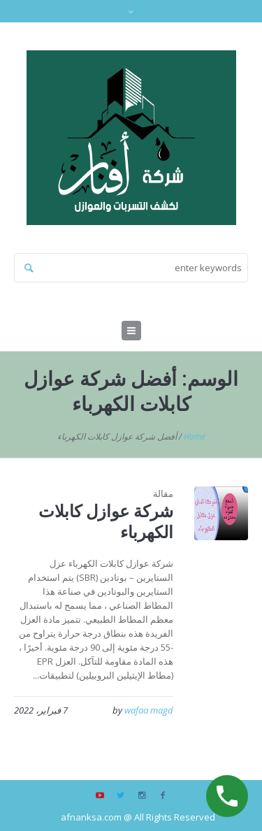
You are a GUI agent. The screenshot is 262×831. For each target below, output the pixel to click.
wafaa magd (148, 710)
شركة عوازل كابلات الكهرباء (105, 521)
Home (194, 436)
